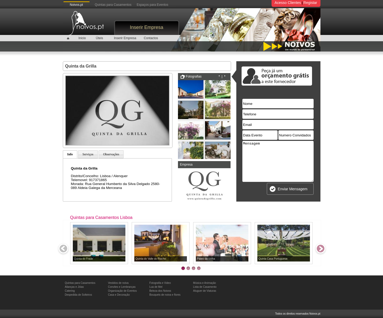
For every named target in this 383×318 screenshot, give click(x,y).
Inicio (82, 38)
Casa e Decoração (119, 294)
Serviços (88, 154)
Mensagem (278, 161)
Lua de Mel (155, 286)
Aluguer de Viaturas (204, 290)
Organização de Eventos (122, 290)
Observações (111, 154)
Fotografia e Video (160, 282)
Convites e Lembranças (122, 286)
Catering (70, 290)
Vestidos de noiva (118, 282)
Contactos (151, 38)
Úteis (99, 38)
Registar (310, 3)
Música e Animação (204, 282)
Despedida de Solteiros (78, 294)
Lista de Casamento (205, 286)
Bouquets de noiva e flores (164, 294)
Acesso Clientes (288, 3)
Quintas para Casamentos (113, 5)
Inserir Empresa (146, 27)
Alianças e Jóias (74, 286)
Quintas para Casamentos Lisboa (101, 217)
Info (70, 154)
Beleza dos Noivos (160, 290)
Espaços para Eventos (152, 5)
